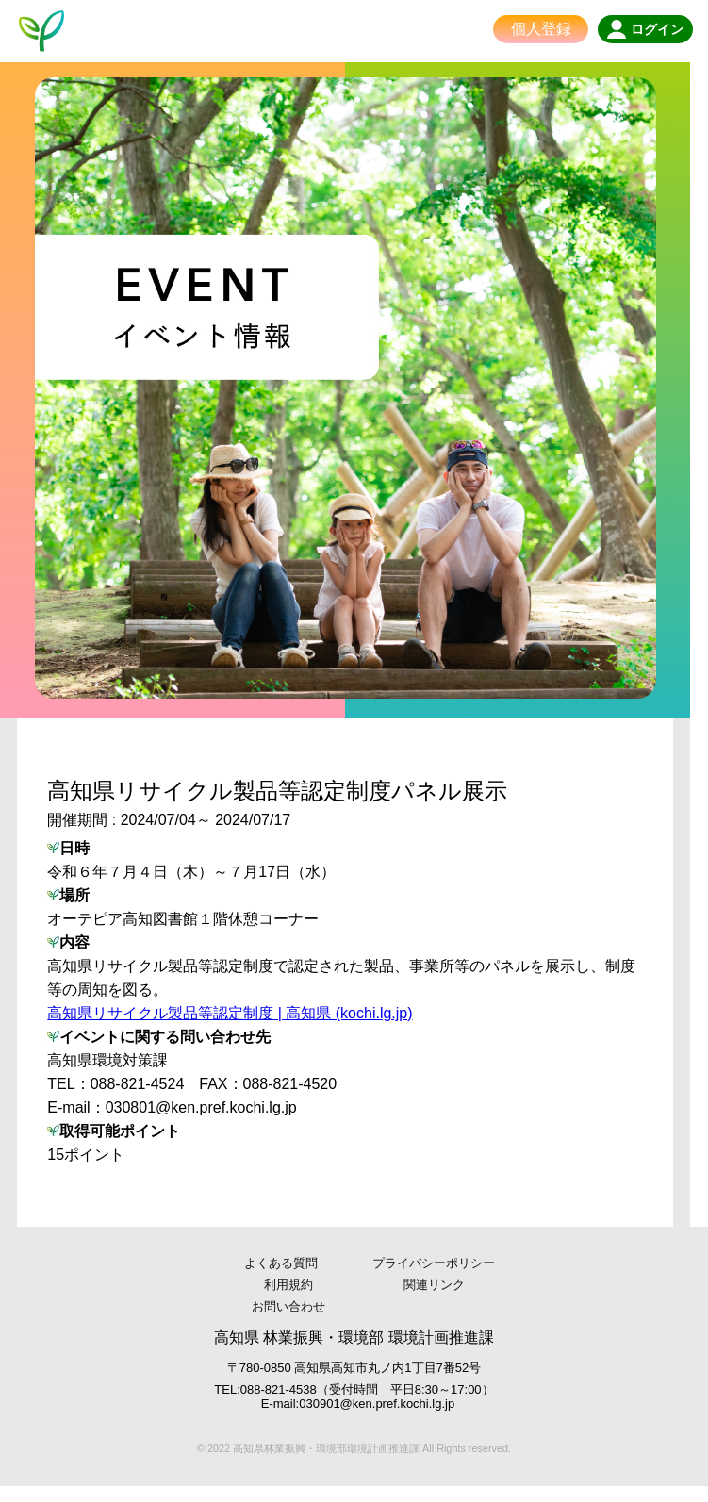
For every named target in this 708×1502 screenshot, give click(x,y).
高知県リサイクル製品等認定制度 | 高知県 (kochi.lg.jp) (230, 1029)
